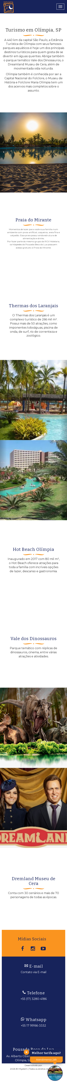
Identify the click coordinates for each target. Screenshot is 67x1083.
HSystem (23, 1069)
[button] (3, 152)
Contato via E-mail (33, 972)
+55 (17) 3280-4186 (34, 999)
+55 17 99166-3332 (33, 1025)
